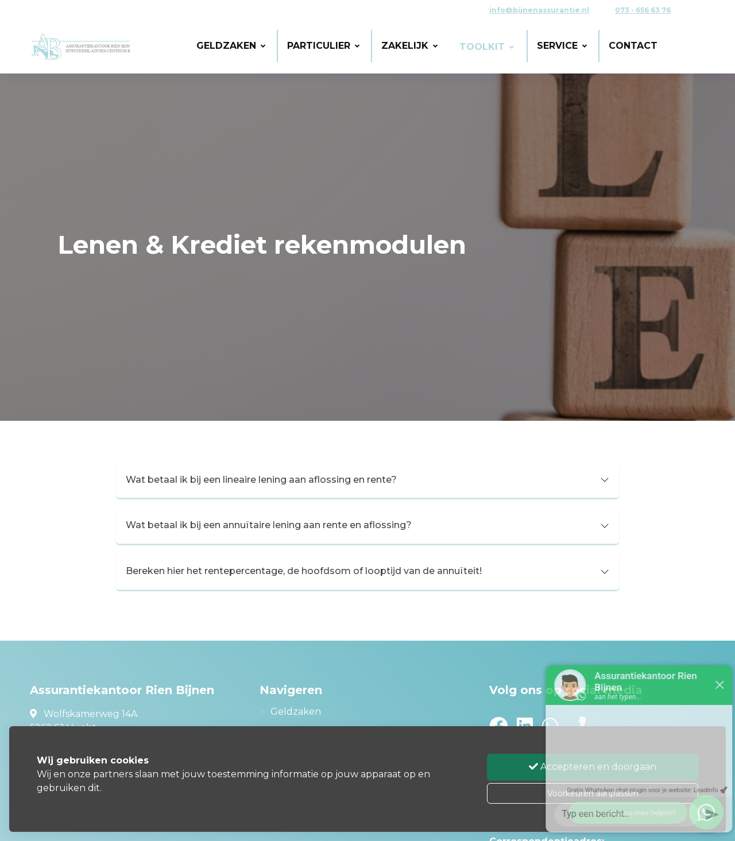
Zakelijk (409, 45)
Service (562, 45)
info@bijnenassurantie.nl (539, 10)
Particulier (323, 45)
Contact (633, 45)
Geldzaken (230, 45)
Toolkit (486, 46)
